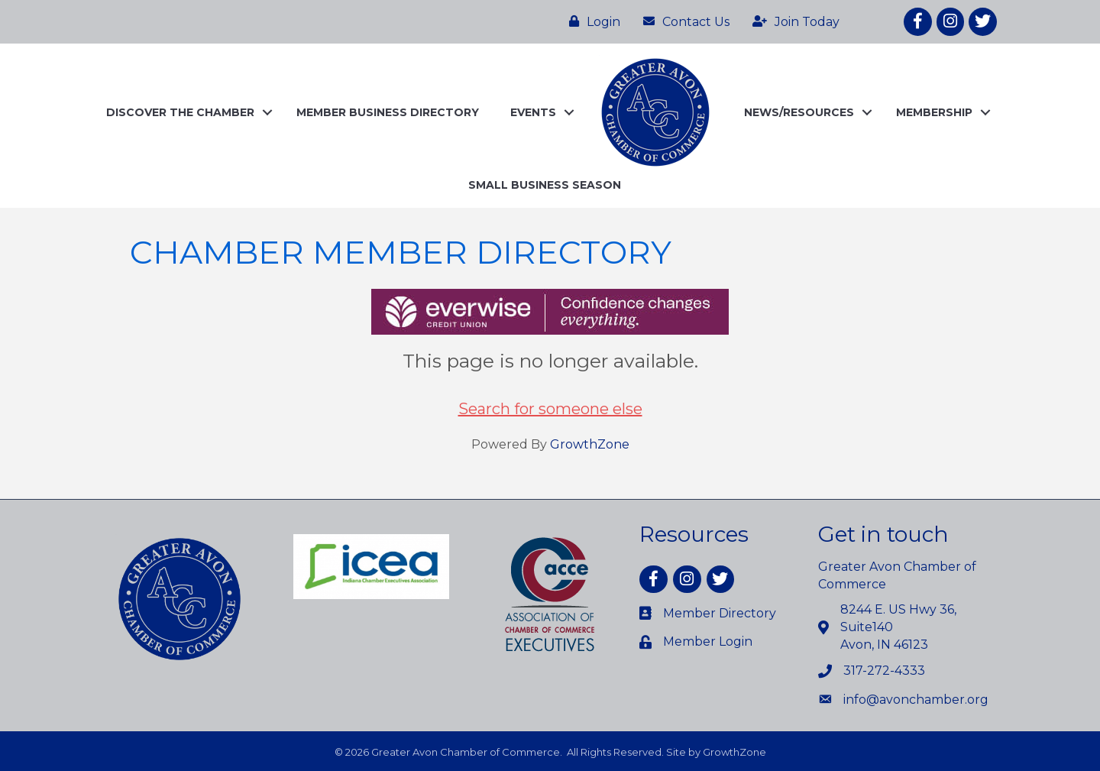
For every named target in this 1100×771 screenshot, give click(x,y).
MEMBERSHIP (934, 112)
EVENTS (533, 112)
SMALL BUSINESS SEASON (544, 185)
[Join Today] (792, 21)
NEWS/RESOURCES (799, 112)
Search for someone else (550, 409)
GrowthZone (589, 444)
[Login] (590, 21)
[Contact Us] (683, 21)
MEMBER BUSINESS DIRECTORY (387, 112)
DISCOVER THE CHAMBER (180, 112)
